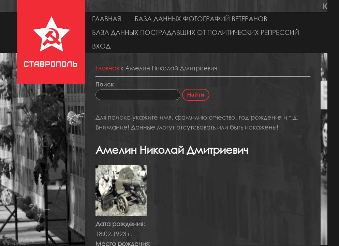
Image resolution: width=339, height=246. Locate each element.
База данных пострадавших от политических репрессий (195, 32)
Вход (101, 46)
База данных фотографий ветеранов (201, 19)
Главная (106, 19)
